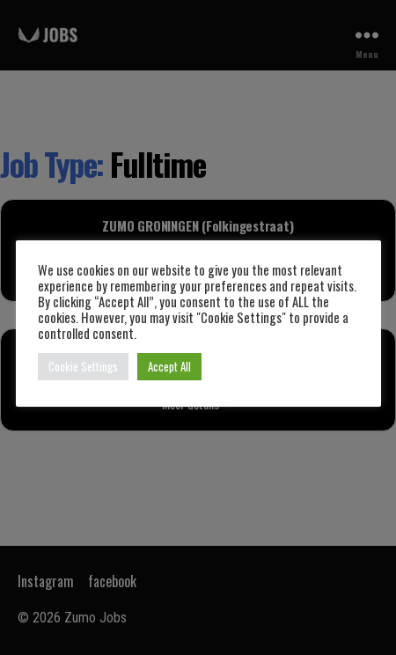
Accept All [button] (169, 366)
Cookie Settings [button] (83, 366)
